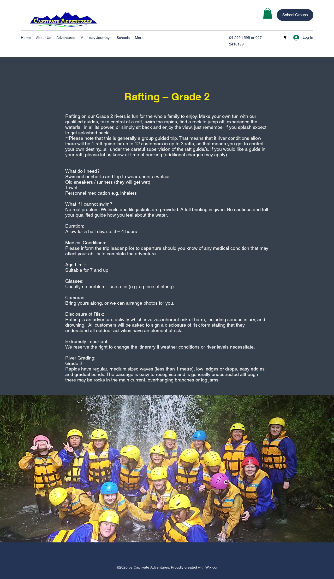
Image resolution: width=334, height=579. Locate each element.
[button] (267, 13)
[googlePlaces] (285, 37)
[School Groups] (295, 15)
